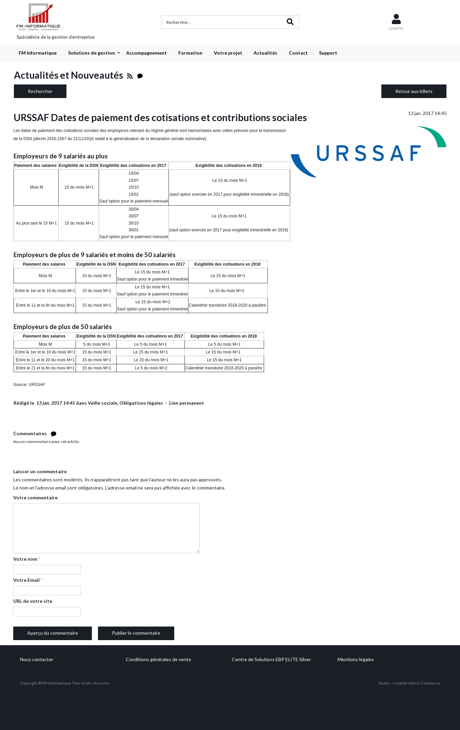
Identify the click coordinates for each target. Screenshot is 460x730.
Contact (298, 53)
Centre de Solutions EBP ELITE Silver (271, 659)
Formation (190, 53)
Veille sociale (102, 403)
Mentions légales (356, 659)
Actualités (265, 53)
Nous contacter (36, 659)
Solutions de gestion (91, 53)
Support (328, 53)
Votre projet (228, 53)
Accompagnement (146, 53)
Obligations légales (141, 403)
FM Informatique (38, 53)
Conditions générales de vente (158, 659)
